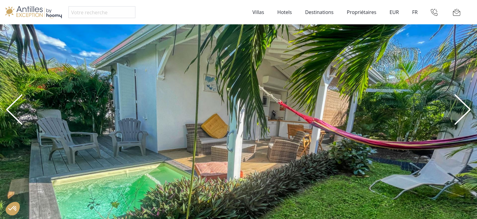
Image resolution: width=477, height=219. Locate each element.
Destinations (319, 12)
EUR (394, 12)
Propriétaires (361, 12)
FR (415, 12)
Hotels (284, 12)
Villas (258, 12)
